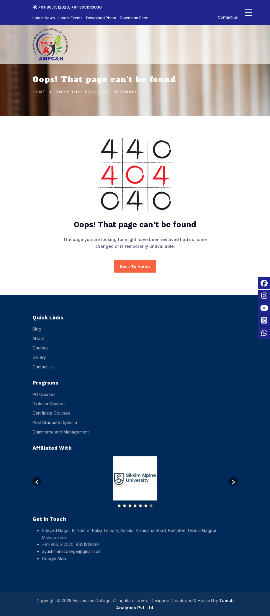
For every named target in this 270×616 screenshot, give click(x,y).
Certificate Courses (51, 418)
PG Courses (43, 399)
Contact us (228, 17)
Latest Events (70, 17)
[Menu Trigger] (248, 12)
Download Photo (101, 17)
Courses (40, 352)
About (38, 343)
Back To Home (135, 266)
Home (39, 92)
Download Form (134, 17)
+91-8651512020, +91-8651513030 (70, 7)
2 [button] (124, 510)
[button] (36, 486)
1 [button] (119, 510)
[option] (135, 483)
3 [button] (130, 510)
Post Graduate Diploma (54, 427)
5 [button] (140, 510)
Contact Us (43, 371)
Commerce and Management (60, 436)
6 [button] (146, 510)
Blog (36, 334)
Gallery (39, 362)
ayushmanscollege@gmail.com (72, 556)
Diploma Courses (49, 408)
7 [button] (151, 510)
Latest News (43, 17)
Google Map (54, 563)
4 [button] (135, 510)
